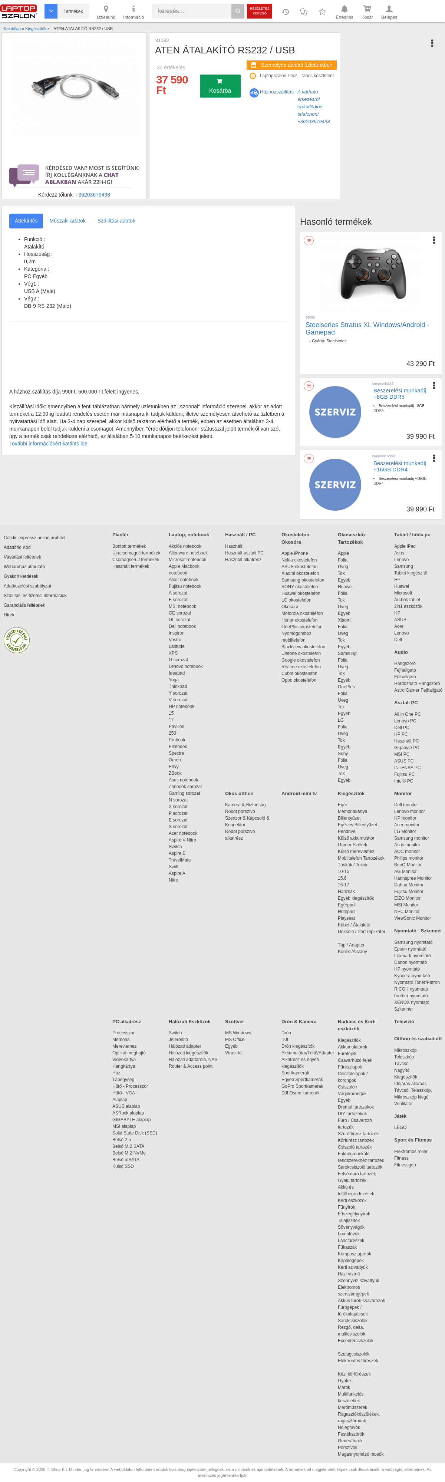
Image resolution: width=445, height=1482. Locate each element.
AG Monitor (405, 871)
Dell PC (401, 727)
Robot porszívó (240, 811)
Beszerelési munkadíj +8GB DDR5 (399, 393)
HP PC (401, 734)
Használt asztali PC (244, 553)
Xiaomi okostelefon (300, 573)
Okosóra (289, 606)
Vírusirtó (233, 1052)
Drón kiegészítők (297, 1046)
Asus (399, 553)
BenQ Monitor (408, 864)
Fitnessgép (405, 1165)
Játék (400, 1116)
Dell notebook (182, 626)
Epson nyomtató (410, 949)
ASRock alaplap (129, 1113)
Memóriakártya (352, 811)
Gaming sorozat (185, 793)
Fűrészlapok (353, 1067)
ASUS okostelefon (299, 566)
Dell (398, 639)
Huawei (345, 586)
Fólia (342, 560)
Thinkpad (178, 686)
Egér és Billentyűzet (357, 824)
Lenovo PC (405, 721)
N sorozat (178, 800)
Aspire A (177, 873)
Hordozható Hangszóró (417, 683)
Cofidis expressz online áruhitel (34, 537)
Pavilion (176, 726)
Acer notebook (183, 833)
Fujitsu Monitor (408, 891)
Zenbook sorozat (185, 786)
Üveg (343, 566)
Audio (401, 652)
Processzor (123, 1032)
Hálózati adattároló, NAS (193, 1059)
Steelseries (336, 341)
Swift (173, 866)
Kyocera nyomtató (412, 975)
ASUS (400, 619)
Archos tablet (407, 599)
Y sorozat (178, 693)
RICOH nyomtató (411, 989)
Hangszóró (405, 663)
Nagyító (401, 1070)
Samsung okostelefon (302, 580)
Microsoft (403, 593)
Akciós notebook (185, 546)
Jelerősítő (178, 1039)
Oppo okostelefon (298, 680)
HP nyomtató (407, 969)
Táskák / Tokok (352, 864)
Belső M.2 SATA (128, 1146)
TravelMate (181, 860)
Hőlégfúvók (349, 1427)
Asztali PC (406, 702)
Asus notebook (183, 780)
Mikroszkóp (405, 1050)
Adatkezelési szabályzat (27, 586)
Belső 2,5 (121, 1139)
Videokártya (124, 1059)
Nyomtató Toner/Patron (417, 982)
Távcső (401, 1063)
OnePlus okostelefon (302, 626)
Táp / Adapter (351, 945)
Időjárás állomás (410, 1083)
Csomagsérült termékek (135, 559)
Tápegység (123, 1079)
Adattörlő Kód (17, 547)
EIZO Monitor (407, 898)
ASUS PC (404, 761)
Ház (116, 1073)
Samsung (347, 653)
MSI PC (401, 754)
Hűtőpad (346, 911)
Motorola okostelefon (302, 613)
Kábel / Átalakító (355, 925)
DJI (284, 1039)
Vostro (175, 639)
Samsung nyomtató (413, 942)
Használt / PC (240, 534)
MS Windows (238, 1032)
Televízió (404, 1021)
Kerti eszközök (352, 1200)
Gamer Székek (352, 844)
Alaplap (119, 1099)
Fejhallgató (405, 670)
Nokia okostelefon (299, 560)
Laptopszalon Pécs (278, 75)
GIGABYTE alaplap (132, 1119)
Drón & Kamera (299, 1021)
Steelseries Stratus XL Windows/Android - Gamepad (367, 328)
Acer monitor (406, 824)
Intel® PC (403, 781)
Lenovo (401, 559)
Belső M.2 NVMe (130, 1153)
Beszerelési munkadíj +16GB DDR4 (399, 466)
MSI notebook (182, 606)
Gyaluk (353, 1380)
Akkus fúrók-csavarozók (361, 1300)
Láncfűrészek (355, 1240)
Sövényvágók (355, 1227)
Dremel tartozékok (359, 1107)
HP (397, 579)
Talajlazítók (349, 1220)
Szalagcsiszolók (353, 1354)
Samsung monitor (411, 838)
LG (341, 720)
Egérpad (346, 905)
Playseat (346, 918)
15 (171, 713)
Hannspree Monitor (413, 878)
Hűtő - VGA (123, 1093)
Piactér (120, 534)
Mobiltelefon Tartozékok (361, 858)
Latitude (177, 646)
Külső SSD (123, 1166)
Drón (286, 1032)
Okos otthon (239, 793)
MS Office (234, 1039)
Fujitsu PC (404, 774)
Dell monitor (406, 804)
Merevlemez (124, 1046)
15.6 (342, 878)
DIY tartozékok (352, 1113)
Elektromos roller (411, 1151)
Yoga (174, 679)
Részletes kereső (260, 11)
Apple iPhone (294, 553)
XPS (173, 653)
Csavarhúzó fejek (359, 1060)
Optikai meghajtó (129, 1052)
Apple (343, 553)
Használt (234, 546)
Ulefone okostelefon (301, 653)
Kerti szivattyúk (353, 1267)
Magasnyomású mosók (360, 1454)
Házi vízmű (349, 1274)
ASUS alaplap (127, 1106)
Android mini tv (299, 793)
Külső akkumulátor (356, 838)
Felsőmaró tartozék (357, 1173)
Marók (349, 1387)
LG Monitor (405, 831)
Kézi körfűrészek (358, 1374)
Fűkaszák (347, 1247)
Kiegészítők (351, 793)
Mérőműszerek (352, 1407)
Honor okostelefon (299, 620)
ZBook (175, 773)
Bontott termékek (129, 546)
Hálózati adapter (185, 1046)
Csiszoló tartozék (355, 1147)
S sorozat (178, 826)
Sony (343, 753)
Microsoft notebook (187, 559)
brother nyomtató (411, 995)
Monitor (403, 793)
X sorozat (178, 806)
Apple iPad (405, 546)
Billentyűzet (349, 818)
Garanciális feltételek (24, 605)
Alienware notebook (188, 553)
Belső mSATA (127, 1159)
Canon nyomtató (410, 962)
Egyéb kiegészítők (356, 898)
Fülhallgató (405, 676)
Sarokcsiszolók (355, 1320)
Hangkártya (123, 1066)
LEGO (400, 1127)
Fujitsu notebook (185, 586)
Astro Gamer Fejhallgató (418, 690)
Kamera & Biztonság (245, 804)
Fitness (401, 1158)
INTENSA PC (407, 767)
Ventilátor (403, 1103)
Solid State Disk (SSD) (134, 1133)
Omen (175, 760)
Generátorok (350, 1440)
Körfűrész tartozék (356, 1140)
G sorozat (178, 659)
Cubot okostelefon (299, 673)
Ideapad (177, 673)
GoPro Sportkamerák (302, 1086)
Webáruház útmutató (24, 566)
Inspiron (177, 633)
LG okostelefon (296, 600)
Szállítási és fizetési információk (35, 595)
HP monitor (405, 818)
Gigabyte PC (406, 747)
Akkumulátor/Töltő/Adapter (307, 1052)
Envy (174, 766)
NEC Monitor (407, 911)
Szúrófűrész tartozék (358, 1133)
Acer (398, 626)
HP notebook (181, 706)
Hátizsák (346, 891)
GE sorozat (181, 613)
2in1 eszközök (408, 606)
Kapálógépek (351, 1260)
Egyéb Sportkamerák (303, 1079)
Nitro (173, 880)
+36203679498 (92, 195)
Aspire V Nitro (184, 840)
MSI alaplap (124, 1126)
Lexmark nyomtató (412, 955)
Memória (121, 1039)
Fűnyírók (346, 1207)
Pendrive (346, 831)
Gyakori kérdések (21, 576)
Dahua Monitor (408, 884)
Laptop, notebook (189, 534)
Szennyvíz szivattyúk (358, 1280)
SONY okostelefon (299, 586)
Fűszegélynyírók (356, 1213)
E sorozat (178, 599)
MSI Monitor (406, 905)
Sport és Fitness (413, 1140)
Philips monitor (408, 858)
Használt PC (406, 741)
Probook (177, 739)
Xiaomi (345, 620)
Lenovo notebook (186, 666)
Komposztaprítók (354, 1254)
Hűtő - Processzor (130, 1086)
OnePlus (346, 686)
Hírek (9, 615)
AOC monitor (407, 851)
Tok (341, 573)
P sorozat (178, 813)
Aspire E (177, 853)
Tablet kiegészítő (410, 573)
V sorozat (178, 699)
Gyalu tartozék (352, 1180)
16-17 (343, 884)
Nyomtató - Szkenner (418, 930)
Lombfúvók (349, 1233)
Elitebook (178, 746)
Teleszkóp (404, 1057)
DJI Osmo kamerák (301, 1093)
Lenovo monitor (409, 811)
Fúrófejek (351, 1053)
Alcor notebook (183, 579)
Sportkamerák (295, 1073)
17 (171, 719)
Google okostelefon (300, 660)
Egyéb (344, 580)
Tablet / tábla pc (412, 534)
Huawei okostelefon (300, 593)
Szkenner (403, 1009)
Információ (133, 12)
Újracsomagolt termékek (136, 553)
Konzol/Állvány (352, 951)
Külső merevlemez (356, 851)
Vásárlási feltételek (22, 557)
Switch (175, 846)
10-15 (343, 871)
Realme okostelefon (301, 666)
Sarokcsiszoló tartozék (360, 1167)
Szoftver (234, 1021)
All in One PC (407, 714)
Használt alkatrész (243, 559)
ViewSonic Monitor (412, 918)
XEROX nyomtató (411, 1002)
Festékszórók (351, 1434)
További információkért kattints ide (48, 444)
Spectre (176, 753)
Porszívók (347, 1447)
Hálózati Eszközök (190, 1021)
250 (172, 733)
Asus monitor (407, 844)
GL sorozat (179, 619)
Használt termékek (130, 566)
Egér (342, 804)
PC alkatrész (126, 1021)
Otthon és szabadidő (418, 1038)
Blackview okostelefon (303, 646)
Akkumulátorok (356, 1047)
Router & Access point (190, 1066)
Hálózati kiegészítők (188, 1052)
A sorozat (178, 593)
